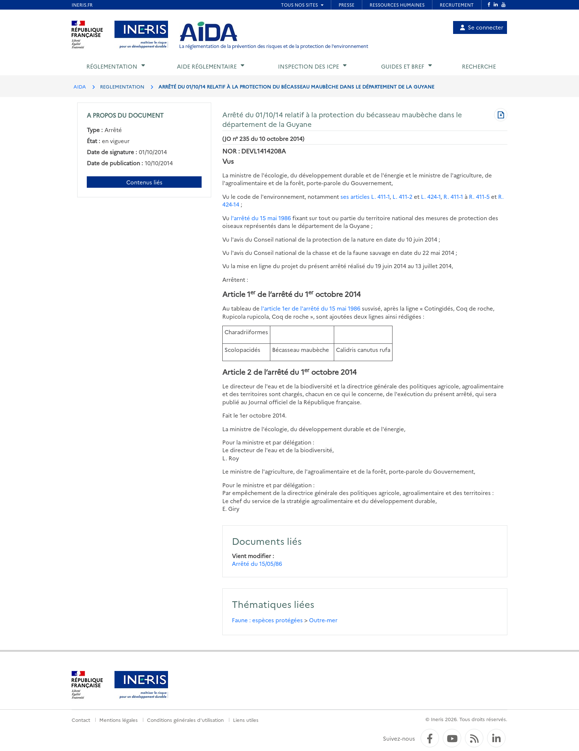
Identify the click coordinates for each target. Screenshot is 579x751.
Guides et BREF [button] (402, 66)
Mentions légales (118, 719)
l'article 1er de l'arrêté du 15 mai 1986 (310, 308)
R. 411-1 (453, 196)
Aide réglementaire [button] (207, 66)
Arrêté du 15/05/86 (257, 563)
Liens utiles (245, 719)
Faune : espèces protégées (267, 620)
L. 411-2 (402, 196)
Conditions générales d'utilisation (185, 719)
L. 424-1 (431, 196)
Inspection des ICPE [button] (308, 66)
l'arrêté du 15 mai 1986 (261, 218)
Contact (81, 719)
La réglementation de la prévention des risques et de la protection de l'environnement (273, 46)
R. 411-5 (479, 196)
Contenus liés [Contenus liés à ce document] (144, 182)
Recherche (479, 66)
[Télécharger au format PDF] (500, 115)
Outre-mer (323, 620)
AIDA (79, 86)
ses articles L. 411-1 (365, 196)
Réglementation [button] (111, 66)
